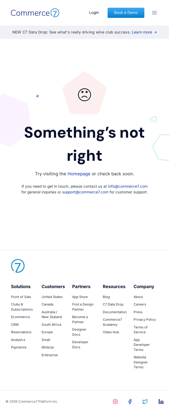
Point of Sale (21, 297)
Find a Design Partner (83, 306)
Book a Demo (126, 12)
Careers (140, 304)
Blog (106, 297)
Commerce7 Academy (112, 322)
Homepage (79, 173)
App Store (80, 297)
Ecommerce (20, 317)
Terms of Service (141, 329)
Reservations (21, 332)
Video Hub (111, 332)
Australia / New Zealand (52, 314)
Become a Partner (80, 319)
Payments (18, 347)
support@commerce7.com (85, 192)
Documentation (115, 312)
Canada (47, 304)
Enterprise (50, 355)
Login (94, 12)
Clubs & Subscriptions (22, 306)
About (138, 297)
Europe (47, 332)
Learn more (144, 32)
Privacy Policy (145, 319)
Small (46, 340)
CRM (15, 324)
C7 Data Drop (113, 304)
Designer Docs (79, 332)
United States (52, 297)
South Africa (51, 324)
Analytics (18, 340)
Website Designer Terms (141, 362)
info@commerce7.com (128, 186)
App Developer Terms (142, 345)
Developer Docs (80, 344)
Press (138, 312)
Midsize (48, 347)
